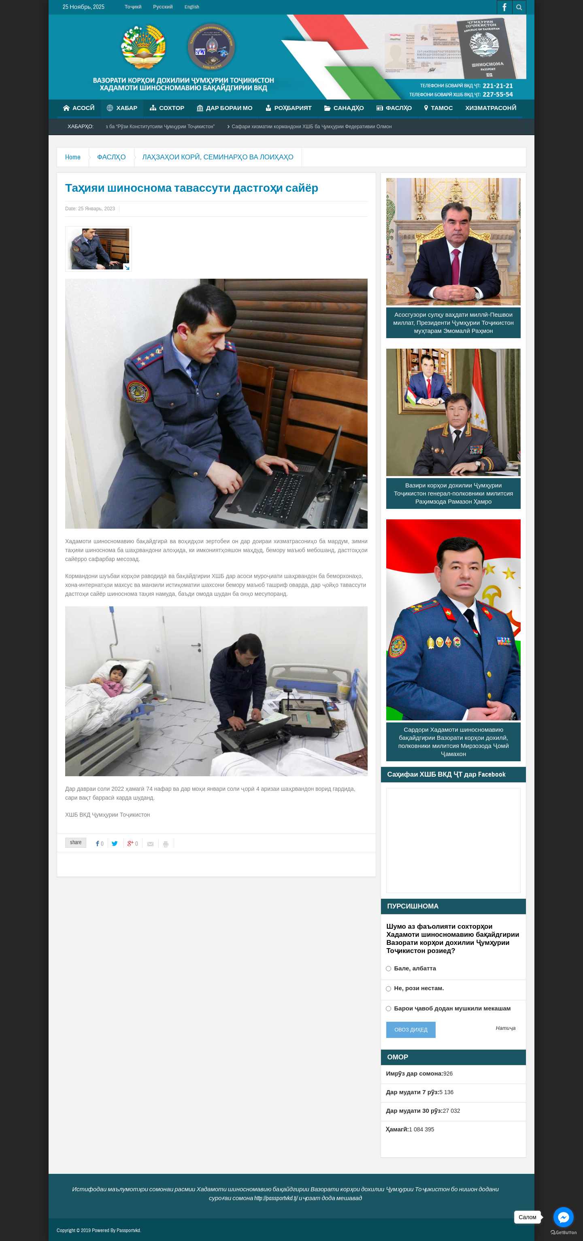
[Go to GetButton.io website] (564, 1232)
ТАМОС (438, 109)
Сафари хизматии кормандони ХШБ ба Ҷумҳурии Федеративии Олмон (319, 126)
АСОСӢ (78, 109)
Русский (163, 7)
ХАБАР (122, 109)
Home (73, 157)
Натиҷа (506, 1028)
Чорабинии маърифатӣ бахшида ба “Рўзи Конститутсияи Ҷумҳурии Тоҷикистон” (131, 126)
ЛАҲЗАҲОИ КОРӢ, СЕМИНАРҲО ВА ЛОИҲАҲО (218, 157)
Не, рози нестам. (415, 988)
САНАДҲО (344, 109)
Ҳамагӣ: (397, 1129)
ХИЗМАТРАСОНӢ (491, 111)
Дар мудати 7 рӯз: (412, 1092)
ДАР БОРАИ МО (224, 109)
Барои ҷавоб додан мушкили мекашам (448, 1008)
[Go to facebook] (563, 1217)
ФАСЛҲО (394, 109)
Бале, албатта (411, 968)
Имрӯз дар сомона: (414, 1073)
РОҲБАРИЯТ (288, 109)
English (192, 7)
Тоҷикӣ (133, 7)
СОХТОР (167, 109)
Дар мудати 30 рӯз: (414, 1110)
